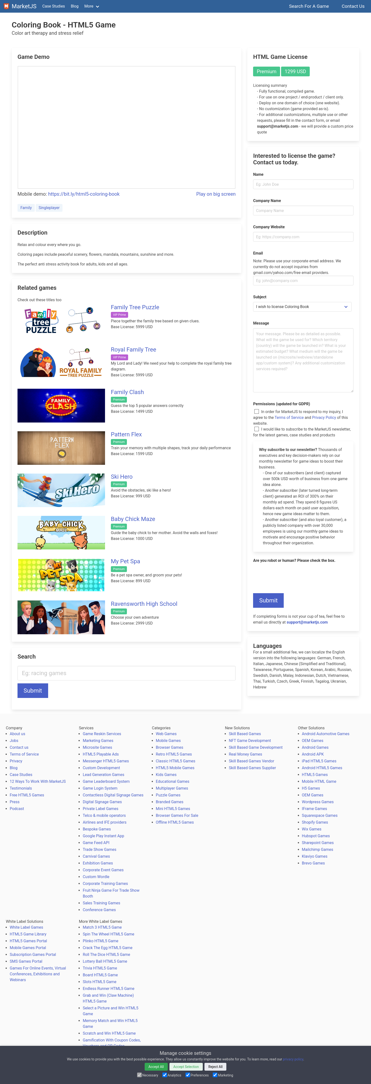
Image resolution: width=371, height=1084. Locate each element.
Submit (33, 690)
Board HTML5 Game (100, 975)
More (88, 6)
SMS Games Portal (26, 961)
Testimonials (21, 788)
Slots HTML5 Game (99, 981)
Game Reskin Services (102, 733)
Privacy (16, 761)
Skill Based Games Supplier (252, 768)
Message (261, 323)
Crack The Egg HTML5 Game (107, 947)
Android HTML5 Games (322, 768)
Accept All (156, 1067)
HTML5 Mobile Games (175, 768)
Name (258, 174)
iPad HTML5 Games (319, 761)
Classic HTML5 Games (175, 761)
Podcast (17, 808)
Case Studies (53, 6)
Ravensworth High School (144, 603)
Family (26, 207)
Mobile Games (168, 740)
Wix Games (311, 829)
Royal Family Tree (133, 349)
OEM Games (312, 740)
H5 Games (311, 788)
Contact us (19, 747)
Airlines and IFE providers (104, 822)
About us (17, 733)
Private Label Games (100, 808)
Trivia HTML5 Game (100, 968)
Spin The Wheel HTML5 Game (108, 934)
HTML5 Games (315, 774)
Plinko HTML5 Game (100, 941)
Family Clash (127, 392)
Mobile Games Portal (28, 947)
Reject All (215, 1067)
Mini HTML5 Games (173, 808)
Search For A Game (309, 6)
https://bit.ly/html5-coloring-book (84, 194)
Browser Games (169, 747)
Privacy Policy (324, 417)
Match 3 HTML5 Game (102, 927)
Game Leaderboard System (106, 781)
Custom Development (101, 768)
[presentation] (290, 574)
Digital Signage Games (102, 802)
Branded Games (170, 802)
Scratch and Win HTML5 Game (109, 1033)
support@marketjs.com (307, 622)
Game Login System (100, 788)
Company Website (269, 227)
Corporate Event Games (103, 870)
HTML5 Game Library (28, 934)
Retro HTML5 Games (174, 754)
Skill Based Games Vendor (251, 761)
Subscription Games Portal (33, 954)
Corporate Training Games (105, 883)
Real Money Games (245, 754)
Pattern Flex (126, 434)
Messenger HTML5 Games (106, 761)
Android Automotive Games (326, 733)
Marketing (223, 1075)
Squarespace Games (320, 815)
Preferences (197, 1075)
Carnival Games (96, 856)
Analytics (172, 1075)
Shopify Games (315, 822)
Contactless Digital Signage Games (113, 795)
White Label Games (26, 927)
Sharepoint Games (318, 842)
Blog (75, 6)
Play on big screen (216, 194)
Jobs (14, 740)
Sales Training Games (101, 903)
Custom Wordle (96, 876)
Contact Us (353, 6)
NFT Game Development (250, 740)
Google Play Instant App (103, 836)
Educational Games (172, 781)
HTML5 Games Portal (28, 941)
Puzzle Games (168, 795)
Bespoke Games (97, 829)
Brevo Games (313, 863)
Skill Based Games (245, 733)
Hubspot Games (316, 836)
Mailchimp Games (317, 849)
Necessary (148, 1075)
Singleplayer (49, 207)
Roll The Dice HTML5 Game (106, 954)
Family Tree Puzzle (135, 307)
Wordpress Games (318, 802)
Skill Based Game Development (256, 747)
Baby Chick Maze (133, 519)
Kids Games (166, 774)
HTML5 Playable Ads (101, 754)
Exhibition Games (98, 863)
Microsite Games (97, 747)
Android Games (315, 747)
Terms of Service (289, 417)
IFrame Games (314, 808)
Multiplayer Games (172, 788)
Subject (259, 297)
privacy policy (293, 1059)
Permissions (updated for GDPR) (281, 404)
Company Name (267, 200)
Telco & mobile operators (104, 815)
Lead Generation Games (103, 774)
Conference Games (99, 910)
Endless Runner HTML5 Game (108, 988)
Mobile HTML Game (319, 781)
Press (14, 802)
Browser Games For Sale (177, 815)
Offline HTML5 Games (175, 822)
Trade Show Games (99, 849)
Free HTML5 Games (27, 795)
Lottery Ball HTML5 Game (105, 961)
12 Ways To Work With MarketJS (38, 781)
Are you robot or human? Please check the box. (294, 560)
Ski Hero (122, 476)
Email (258, 253)
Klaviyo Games (314, 856)
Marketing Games (98, 740)
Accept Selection (186, 1067)
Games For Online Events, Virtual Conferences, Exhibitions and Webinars (38, 974)
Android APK (313, 754)
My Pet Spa (125, 561)
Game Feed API (96, 842)
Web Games (166, 733)
